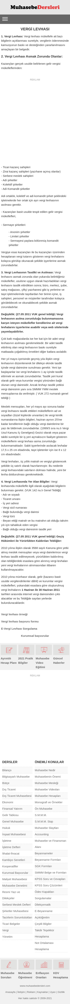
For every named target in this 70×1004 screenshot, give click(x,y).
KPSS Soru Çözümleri (48, 885)
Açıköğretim (42, 917)
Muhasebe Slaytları (47, 827)
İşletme (6, 840)
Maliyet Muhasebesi (14, 879)
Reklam (31, 992)
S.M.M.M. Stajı (44, 821)
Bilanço (6, 770)
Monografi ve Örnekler (48, 802)
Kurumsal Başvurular (15, 872)
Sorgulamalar (43, 898)
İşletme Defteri (11, 847)
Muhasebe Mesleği (46, 783)
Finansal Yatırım (12, 808)
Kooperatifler (10, 866)
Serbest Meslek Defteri (16, 904)
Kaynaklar (42, 992)
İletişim (21, 992)
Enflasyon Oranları (44, 973)
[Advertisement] (35, 119)
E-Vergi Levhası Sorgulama (19, 628)
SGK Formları (43, 866)
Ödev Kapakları (44, 891)
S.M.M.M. (41, 815)
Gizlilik (61, 992)
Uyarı (53, 992)
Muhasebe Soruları (9, 973)
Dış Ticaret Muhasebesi (17, 795)
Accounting (42, 834)
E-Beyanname (43, 911)
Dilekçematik (43, 904)
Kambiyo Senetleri (13, 859)
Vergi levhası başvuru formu (20, 621)
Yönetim (7, 936)
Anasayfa (10, 992)
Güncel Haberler (61, 658)
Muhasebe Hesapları (47, 795)
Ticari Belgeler (11, 923)
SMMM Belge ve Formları (50, 872)
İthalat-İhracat (10, 853)
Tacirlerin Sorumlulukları (17, 917)
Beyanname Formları (48, 859)
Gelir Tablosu (10, 815)
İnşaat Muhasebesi (14, 834)
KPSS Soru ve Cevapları (50, 879)
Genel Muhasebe (13, 821)
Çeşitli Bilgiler (43, 923)
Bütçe (5, 783)
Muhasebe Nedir (45, 770)
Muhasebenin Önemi (47, 776)
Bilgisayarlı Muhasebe (16, 776)
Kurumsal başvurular (35, 635)
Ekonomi (7, 802)
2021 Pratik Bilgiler (26, 658)
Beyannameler (44, 853)
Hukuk (6, 827)
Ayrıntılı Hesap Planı (9, 658)
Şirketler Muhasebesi (15, 911)
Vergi (5, 930)
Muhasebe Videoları (47, 789)
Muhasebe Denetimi (14, 885)
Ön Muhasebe (43, 808)
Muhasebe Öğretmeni (26, 973)
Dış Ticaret (9, 789)
